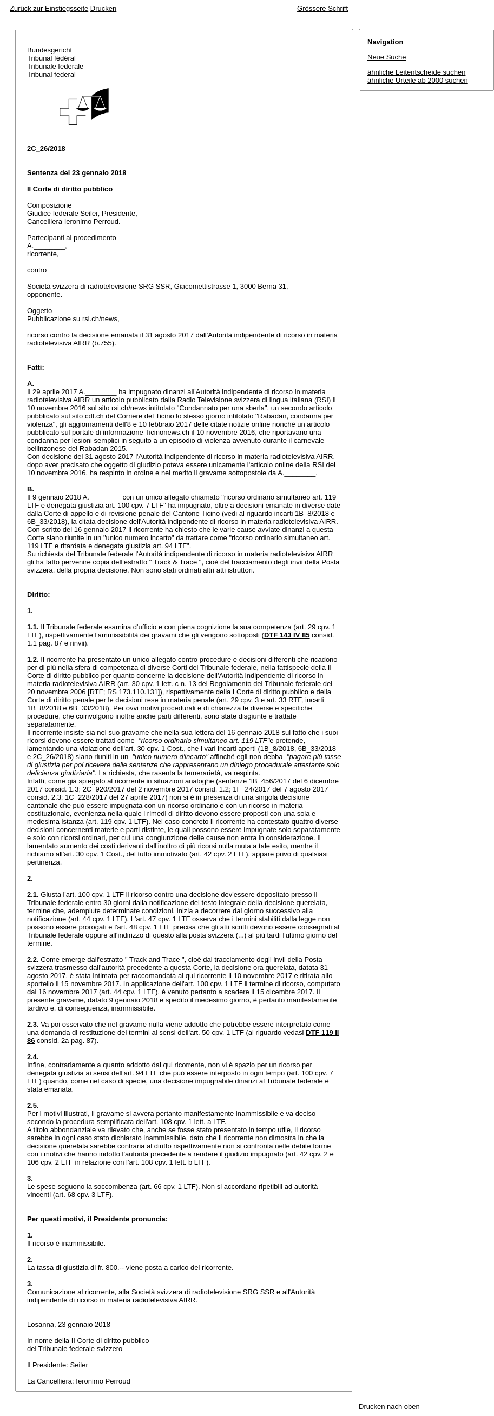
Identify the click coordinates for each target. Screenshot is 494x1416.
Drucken (103, 8)
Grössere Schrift (322, 8)
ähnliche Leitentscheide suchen (416, 72)
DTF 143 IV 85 (287, 635)
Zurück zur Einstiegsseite (49, 8)
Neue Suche (386, 57)
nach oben (403, 1406)
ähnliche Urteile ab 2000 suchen (417, 80)
